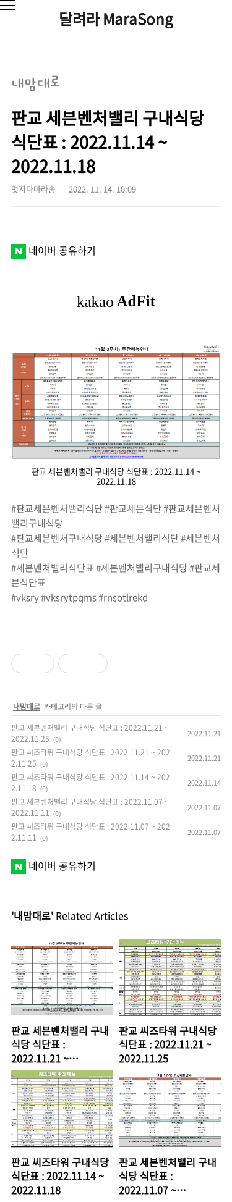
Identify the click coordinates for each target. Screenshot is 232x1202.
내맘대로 (26, 706)
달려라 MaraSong (116, 18)
